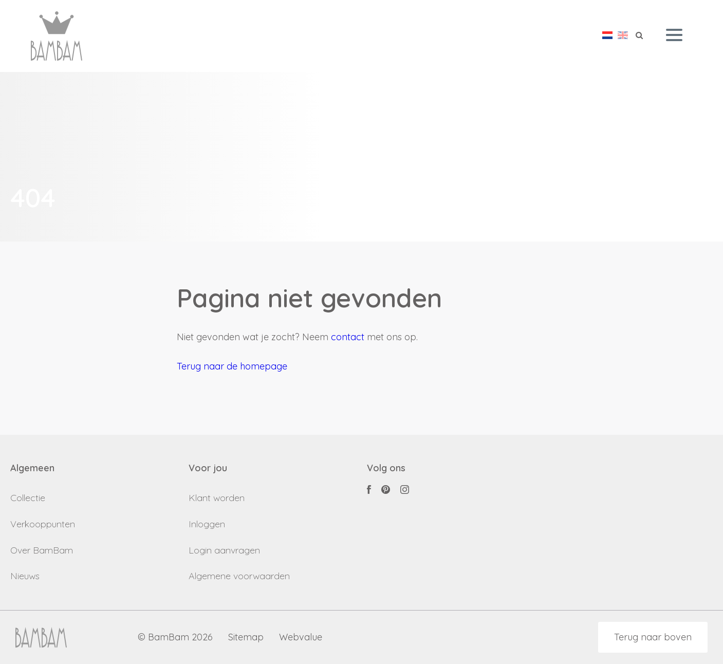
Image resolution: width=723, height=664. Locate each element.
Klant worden (217, 498)
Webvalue (300, 637)
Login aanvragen (224, 550)
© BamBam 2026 (175, 637)
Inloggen (207, 524)
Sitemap (246, 637)
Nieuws (25, 576)
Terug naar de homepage (232, 366)
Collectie (27, 498)
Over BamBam (41, 550)
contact (347, 337)
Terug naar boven (653, 637)
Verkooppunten (42, 524)
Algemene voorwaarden (239, 576)
